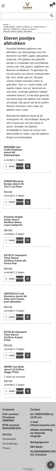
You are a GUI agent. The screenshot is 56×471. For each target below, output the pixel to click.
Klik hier (8, 191)
